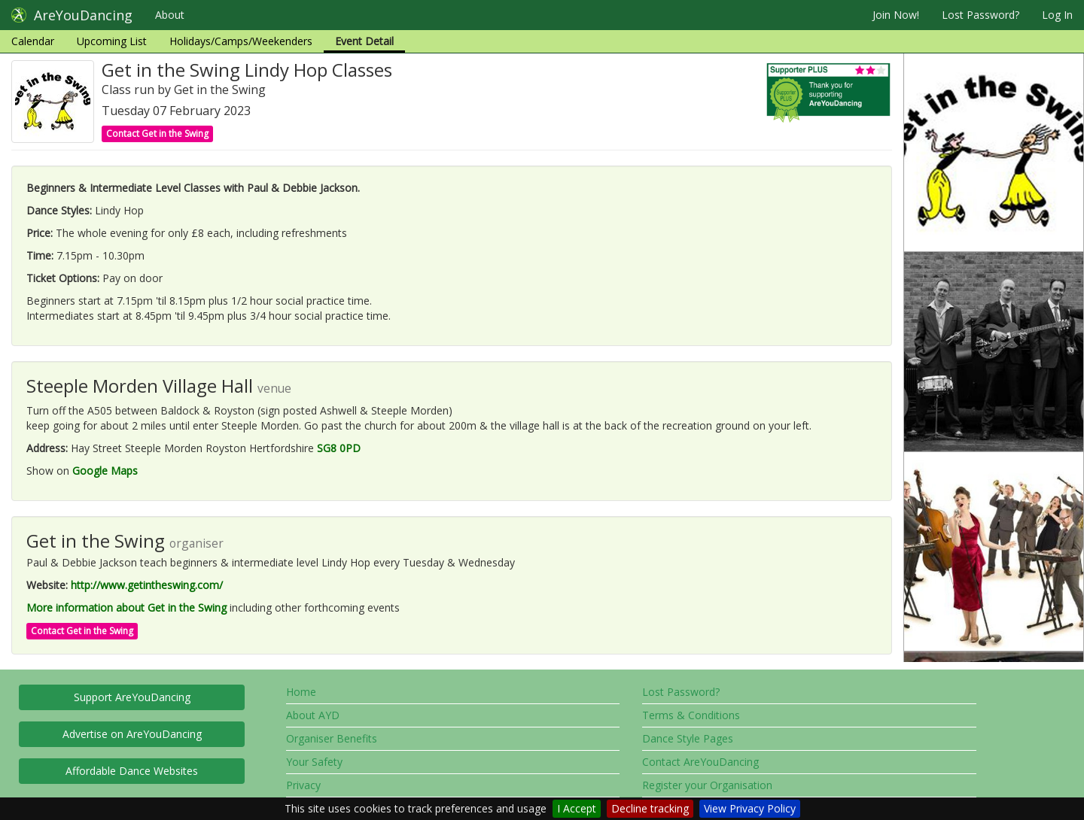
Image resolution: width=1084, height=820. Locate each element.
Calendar (32, 41)
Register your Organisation (707, 785)
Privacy (303, 785)
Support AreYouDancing (132, 697)
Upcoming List (112, 41)
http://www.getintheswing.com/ (147, 585)
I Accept (576, 808)
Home (301, 692)
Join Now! (895, 15)
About (169, 15)
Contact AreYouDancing (700, 762)
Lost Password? (980, 15)
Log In (1057, 15)
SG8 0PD (339, 448)
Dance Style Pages (687, 738)
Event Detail (364, 41)
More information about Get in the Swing (126, 607)
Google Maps (105, 470)
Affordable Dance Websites (131, 771)
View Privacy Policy (750, 808)
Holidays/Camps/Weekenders (240, 41)
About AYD (313, 715)
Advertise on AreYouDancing (132, 734)
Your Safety (314, 762)
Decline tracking (650, 808)
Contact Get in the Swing (157, 133)
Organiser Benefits (331, 738)
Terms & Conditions (691, 715)
